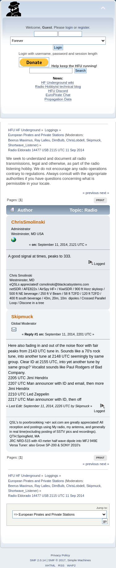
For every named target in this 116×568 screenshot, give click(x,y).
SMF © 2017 (57, 560)
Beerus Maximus (20, 140)
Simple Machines (79, 560)
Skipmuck (93, 140)
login (69, 27)
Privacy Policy (60, 555)
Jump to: (102, 507)
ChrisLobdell (75, 140)
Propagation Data (58, 99)
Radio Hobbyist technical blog (58, 86)
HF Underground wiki (57, 82)
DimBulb (58, 140)
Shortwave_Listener (22, 145)
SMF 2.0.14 (38, 560)
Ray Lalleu (42, 140)
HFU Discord (58, 91)
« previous (91, 193)
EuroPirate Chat (58, 95)
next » (104, 193)
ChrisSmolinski (28, 222)
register (83, 27)
